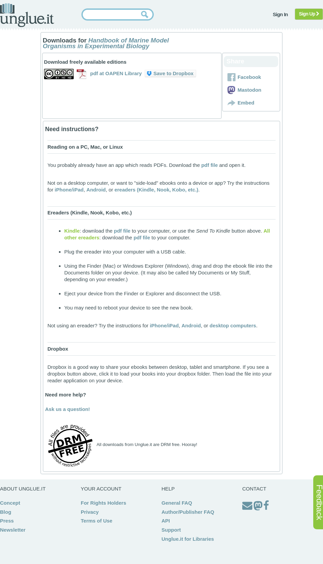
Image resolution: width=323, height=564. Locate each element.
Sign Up (309, 14)
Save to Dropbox (170, 73)
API (166, 521)
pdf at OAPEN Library (116, 73)
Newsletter (13, 530)
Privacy (90, 512)
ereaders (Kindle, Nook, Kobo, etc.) (156, 189)
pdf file (209, 165)
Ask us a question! (67, 409)
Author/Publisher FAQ (188, 512)
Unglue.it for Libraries (188, 539)
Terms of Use (96, 521)
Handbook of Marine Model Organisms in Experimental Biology (106, 43)
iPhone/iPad (69, 189)
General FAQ (177, 503)
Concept (10, 503)
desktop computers (233, 325)
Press (7, 521)
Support (171, 530)
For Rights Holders (103, 503)
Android (96, 189)
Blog (5, 512)
